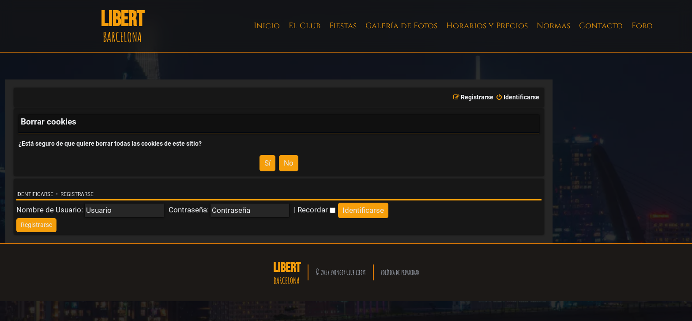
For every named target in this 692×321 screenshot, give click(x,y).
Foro (642, 25)
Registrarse (77, 194)
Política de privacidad (400, 272)
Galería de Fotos (401, 25)
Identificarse (34, 194)
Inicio (267, 25)
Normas (553, 25)
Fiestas (343, 25)
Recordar (316, 209)
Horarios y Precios (487, 25)
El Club (304, 25)
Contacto (601, 25)
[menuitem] (517, 98)
